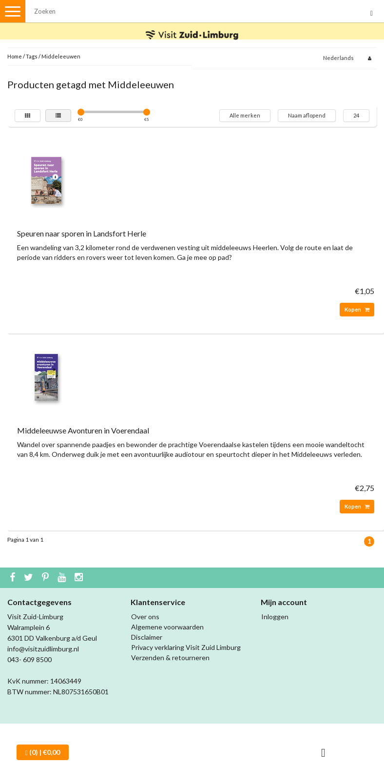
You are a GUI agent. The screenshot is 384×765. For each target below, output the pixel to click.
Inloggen (274, 616)
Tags (32, 56)
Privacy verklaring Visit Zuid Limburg (186, 647)
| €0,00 (42, 752)
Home (14, 56)
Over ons (145, 616)
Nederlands (338, 58)
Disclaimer (146, 637)
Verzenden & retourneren (170, 657)
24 (356, 115)
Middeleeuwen (60, 56)
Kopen (357, 309)
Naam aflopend (307, 115)
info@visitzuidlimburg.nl (43, 649)
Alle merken (245, 115)
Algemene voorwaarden (167, 627)
